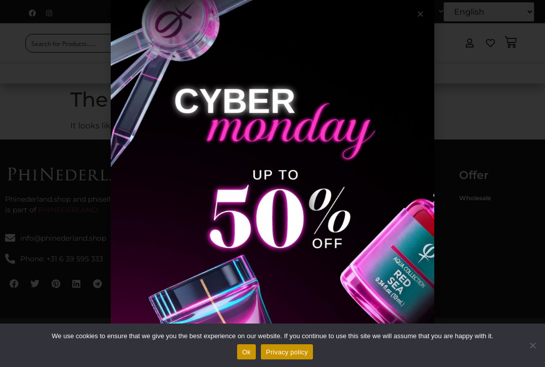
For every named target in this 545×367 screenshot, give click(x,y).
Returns (290, 268)
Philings (386, 212)
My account (417, 11)
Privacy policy (299, 240)
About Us (176, 73)
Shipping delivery (304, 254)
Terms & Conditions (307, 198)
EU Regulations (343, 73)
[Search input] (78, 43)
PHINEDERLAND (68, 209)
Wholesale (475, 198)
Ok (246, 352)
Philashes (388, 268)
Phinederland (212, 212)
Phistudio (206, 198)
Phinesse (387, 240)
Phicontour (391, 226)
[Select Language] (488, 12)
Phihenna (388, 254)
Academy (280, 73)
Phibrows (388, 198)
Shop (230, 73)
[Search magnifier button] (140, 43)
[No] (532, 345)
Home (127, 73)
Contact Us (409, 73)
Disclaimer (294, 226)
